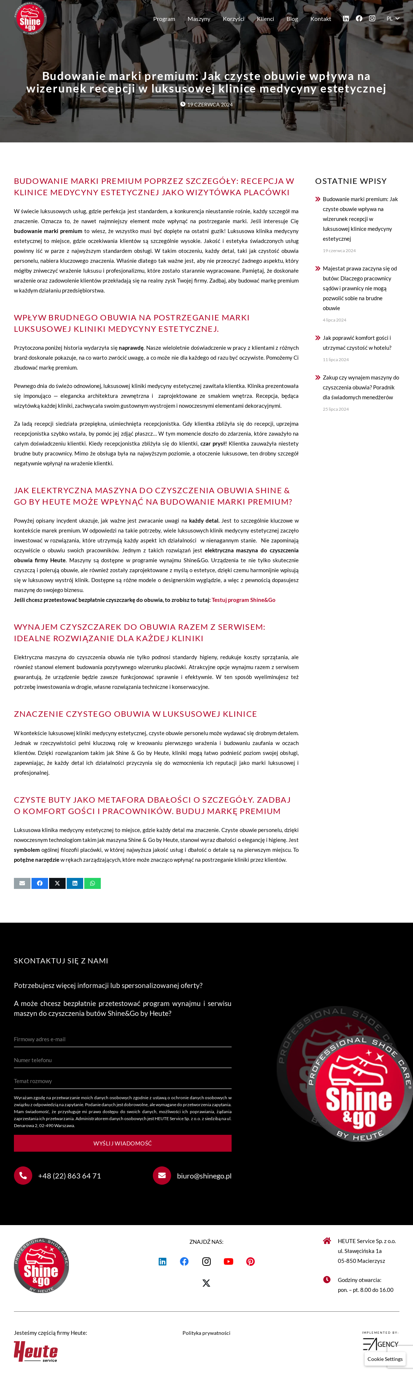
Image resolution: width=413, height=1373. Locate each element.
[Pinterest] (250, 1261)
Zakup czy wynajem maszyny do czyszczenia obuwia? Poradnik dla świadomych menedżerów (361, 387)
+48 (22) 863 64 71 (69, 1175)
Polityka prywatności (206, 1333)
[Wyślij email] (22, 883)
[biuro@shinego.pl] (165, 1175)
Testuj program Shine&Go (244, 599)
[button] (393, 18)
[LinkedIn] (346, 18)
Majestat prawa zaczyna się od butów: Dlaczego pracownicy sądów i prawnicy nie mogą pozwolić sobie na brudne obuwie (360, 288)
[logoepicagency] (340, 1344)
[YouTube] (228, 1261)
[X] (206, 1283)
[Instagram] (372, 18)
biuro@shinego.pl (204, 1175)
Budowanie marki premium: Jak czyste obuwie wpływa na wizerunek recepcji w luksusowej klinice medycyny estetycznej (360, 219)
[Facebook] (359, 18)
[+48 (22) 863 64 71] (26, 1175)
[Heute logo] (73, 1350)
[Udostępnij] (40, 883)
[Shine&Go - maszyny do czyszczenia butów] (30, 18)
